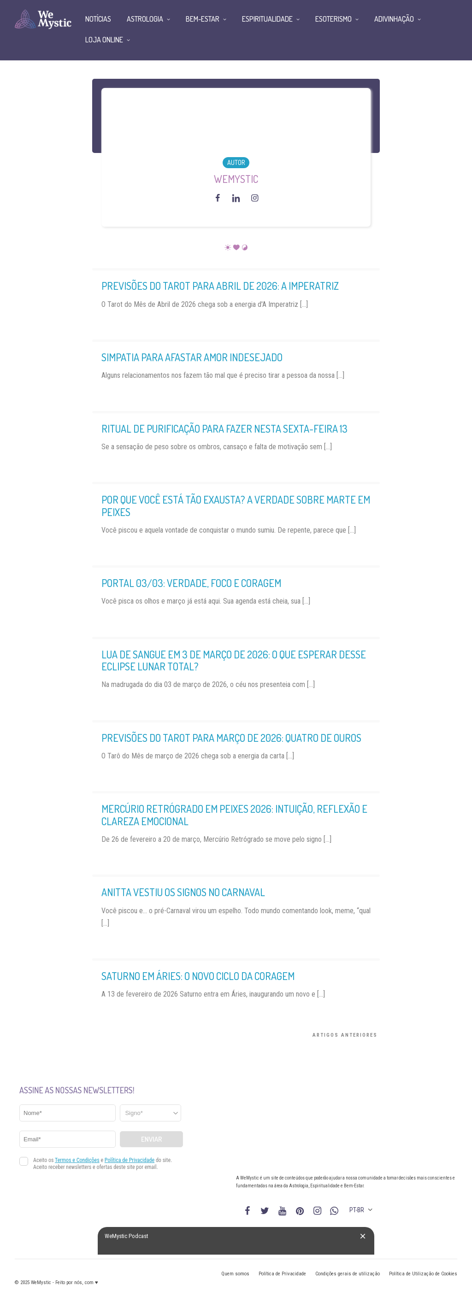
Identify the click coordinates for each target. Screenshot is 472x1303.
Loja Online (104, 39)
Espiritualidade (267, 18)
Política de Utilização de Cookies (423, 1274)
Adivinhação (394, 18)
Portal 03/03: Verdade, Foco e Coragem (191, 582)
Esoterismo (333, 18)
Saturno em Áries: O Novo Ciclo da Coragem (198, 975)
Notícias (98, 18)
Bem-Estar (202, 18)
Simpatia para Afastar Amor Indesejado (192, 357)
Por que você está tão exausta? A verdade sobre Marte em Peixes (235, 505)
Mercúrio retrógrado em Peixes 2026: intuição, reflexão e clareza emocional (234, 814)
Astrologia (145, 18)
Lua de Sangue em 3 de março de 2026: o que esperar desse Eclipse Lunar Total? (233, 660)
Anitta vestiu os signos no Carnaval (183, 892)
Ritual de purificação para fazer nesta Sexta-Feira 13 (224, 428)
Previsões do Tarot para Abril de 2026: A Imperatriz (220, 285)
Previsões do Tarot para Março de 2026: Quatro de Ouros (231, 737)
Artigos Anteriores (345, 1035)
